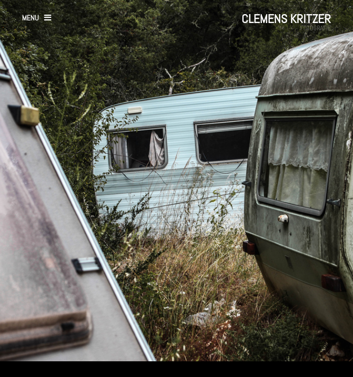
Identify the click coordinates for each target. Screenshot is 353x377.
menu (30, 18)
